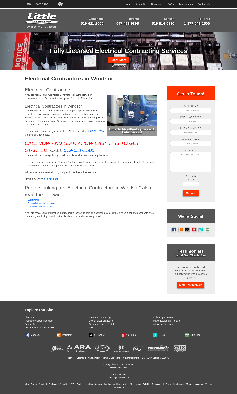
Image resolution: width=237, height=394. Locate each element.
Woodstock (119, 387)
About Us (29, 317)
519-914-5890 (163, 23)
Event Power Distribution (101, 320)
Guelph (80, 384)
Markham (117, 384)
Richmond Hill (158, 384)
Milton (125, 384)
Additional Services (163, 324)
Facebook (35, 335)
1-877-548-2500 (197, 23)
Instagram (67, 335)
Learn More (118, 60)
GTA (73, 384)
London (107, 384)
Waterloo (199, 384)
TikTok (161, 335)
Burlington (53, 384)
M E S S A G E (191, 150)
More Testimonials (190, 285)
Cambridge (64, 384)
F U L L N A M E (191, 106)
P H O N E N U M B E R (190, 128)
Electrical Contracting (100, 317)
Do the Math (191, 176)
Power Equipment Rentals (166, 320)
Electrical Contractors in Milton (41, 206)
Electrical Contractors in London (42, 203)
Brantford (43, 384)
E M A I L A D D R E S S (190, 117)
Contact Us (30, 324)
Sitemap (80, 358)
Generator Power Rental (101, 324)
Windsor (208, 384)
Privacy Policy (93, 358)
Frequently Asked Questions (39, 320)
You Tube (131, 335)
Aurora (34, 384)
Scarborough (179, 384)
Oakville (146, 384)
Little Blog (195, 335)
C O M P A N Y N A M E (191, 139)
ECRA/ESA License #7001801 (155, 358)
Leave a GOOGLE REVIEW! (39, 327)
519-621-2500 (92, 23)
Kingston (98, 384)
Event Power (33, 200)
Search (92, 327)
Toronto (189, 384)
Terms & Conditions (111, 358)
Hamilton (89, 384)
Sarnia (168, 384)
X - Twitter (99, 335)
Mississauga (135, 384)
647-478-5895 (127, 23)
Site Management (131, 358)
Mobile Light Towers (163, 317)
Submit (191, 193)
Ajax (27, 384)
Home (71, 358)
